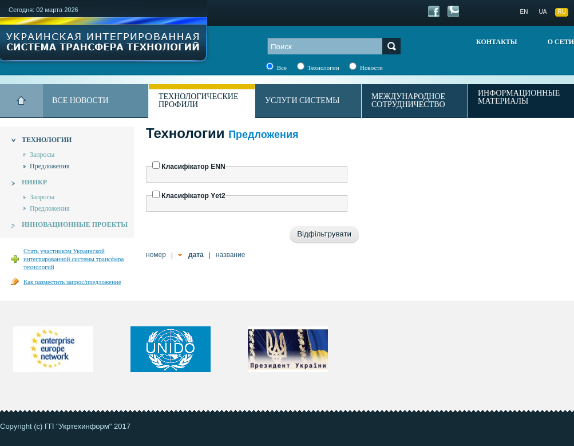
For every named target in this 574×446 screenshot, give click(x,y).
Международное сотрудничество (408, 100)
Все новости (80, 100)
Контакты (496, 42)
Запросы (42, 155)
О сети (561, 42)
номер (156, 255)
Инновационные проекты (75, 224)
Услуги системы (302, 100)
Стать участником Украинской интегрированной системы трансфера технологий (73, 258)
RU (561, 12)
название (231, 255)
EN (524, 12)
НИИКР (34, 182)
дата (196, 255)
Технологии (47, 140)
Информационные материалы (519, 97)
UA (543, 12)
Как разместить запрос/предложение (72, 281)
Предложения (49, 166)
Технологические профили (199, 100)
